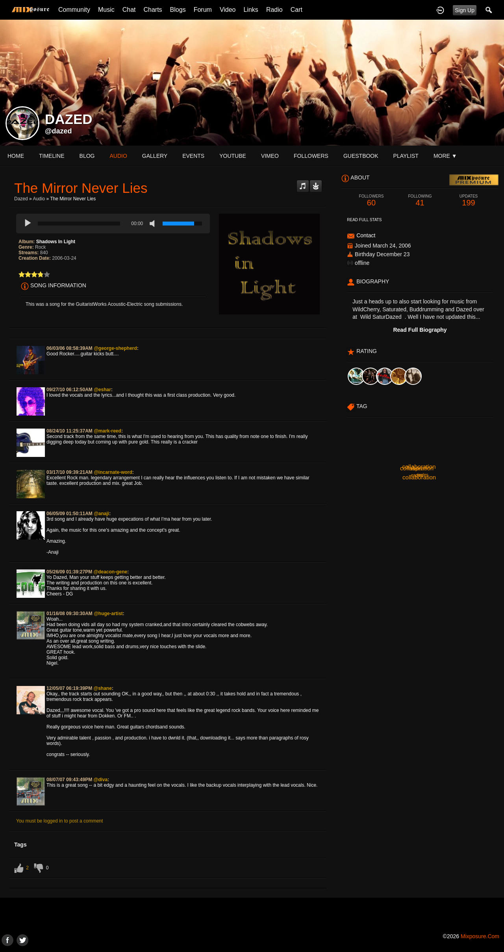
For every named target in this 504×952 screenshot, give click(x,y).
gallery (154, 156)
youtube (232, 156)
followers (311, 156)
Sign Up (464, 10)
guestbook (360, 156)
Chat (129, 9)
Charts (152, 9)
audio (118, 156)
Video (228, 9)
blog (87, 156)
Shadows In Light (55, 241)
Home (15, 156)
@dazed (58, 131)
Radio (274, 9)
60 (371, 200)
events (193, 156)
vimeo (270, 156)
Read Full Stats (364, 220)
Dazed (21, 198)
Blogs (178, 9)
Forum (203, 9)
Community (74, 9)
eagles (416, 469)
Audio (39, 198)
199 (468, 200)
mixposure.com (480, 936)
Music (106, 9)
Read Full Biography (420, 330)
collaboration (418, 466)
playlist (406, 156)
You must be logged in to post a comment (59, 821)
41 (420, 200)
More (445, 156)
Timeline (52, 156)
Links (251, 9)
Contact (365, 235)
